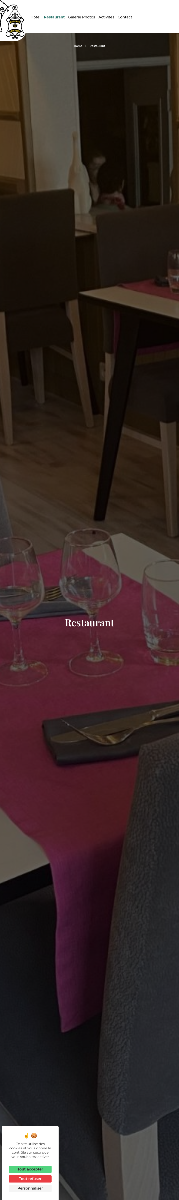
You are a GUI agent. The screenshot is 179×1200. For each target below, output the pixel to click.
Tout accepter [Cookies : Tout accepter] (30, 1169)
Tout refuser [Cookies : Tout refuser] (30, 1179)
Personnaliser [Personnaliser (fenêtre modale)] (30, 1188)
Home (78, 46)
